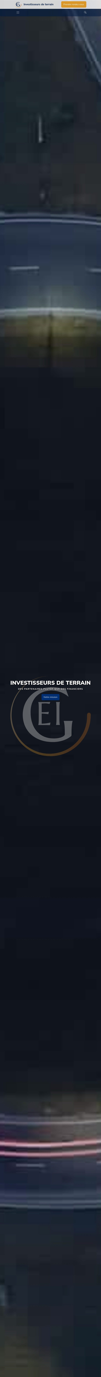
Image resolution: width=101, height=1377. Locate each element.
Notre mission (50, 697)
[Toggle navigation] (18, 12)
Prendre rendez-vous (73, 4)
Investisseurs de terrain (39, 4)
